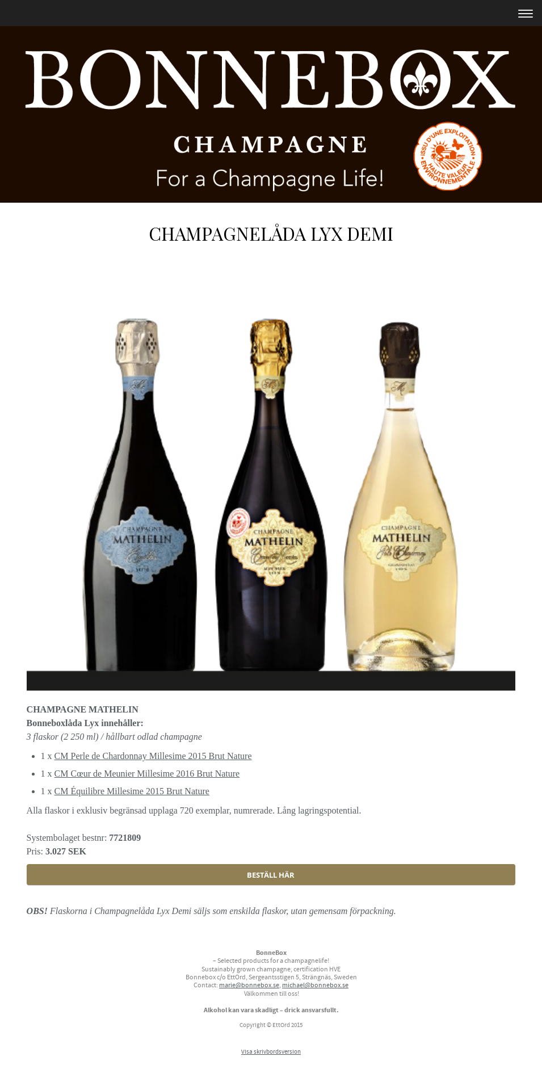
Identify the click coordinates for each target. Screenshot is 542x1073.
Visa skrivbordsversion (271, 1052)
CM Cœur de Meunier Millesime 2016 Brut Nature (147, 773)
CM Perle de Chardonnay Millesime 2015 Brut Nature (153, 756)
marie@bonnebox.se (249, 985)
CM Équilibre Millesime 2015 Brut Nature (131, 791)
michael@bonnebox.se (315, 985)
